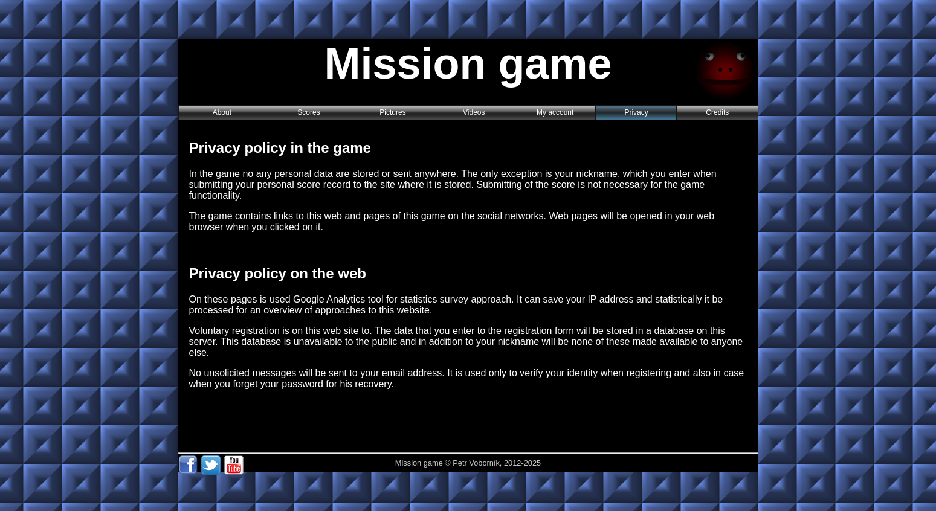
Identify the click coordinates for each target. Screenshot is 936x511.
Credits (717, 112)
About (222, 112)
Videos (474, 112)
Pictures (392, 112)
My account (555, 112)
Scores (308, 112)
